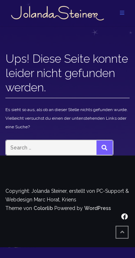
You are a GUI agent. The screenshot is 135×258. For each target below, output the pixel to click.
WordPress (97, 208)
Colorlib (43, 208)
